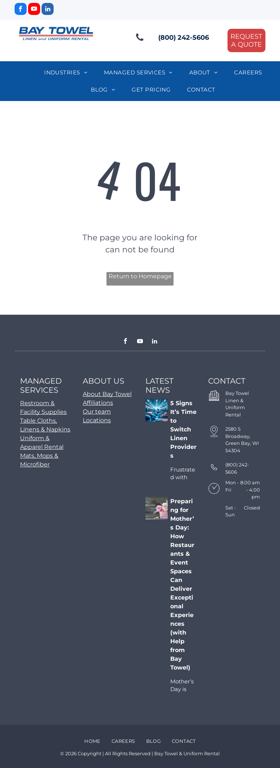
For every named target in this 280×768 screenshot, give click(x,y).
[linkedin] (48, 10)
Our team (97, 411)
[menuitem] (68, 72)
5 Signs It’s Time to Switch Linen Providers (183, 429)
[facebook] (21, 10)
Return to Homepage (140, 276)
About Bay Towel (107, 394)
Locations (97, 420)
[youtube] (34, 10)
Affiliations (98, 402)
